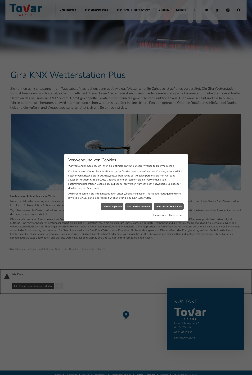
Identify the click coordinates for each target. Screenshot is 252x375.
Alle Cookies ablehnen (138, 185)
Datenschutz (176, 194)
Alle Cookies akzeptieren (169, 185)
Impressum (159, 194)
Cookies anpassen (112, 185)
